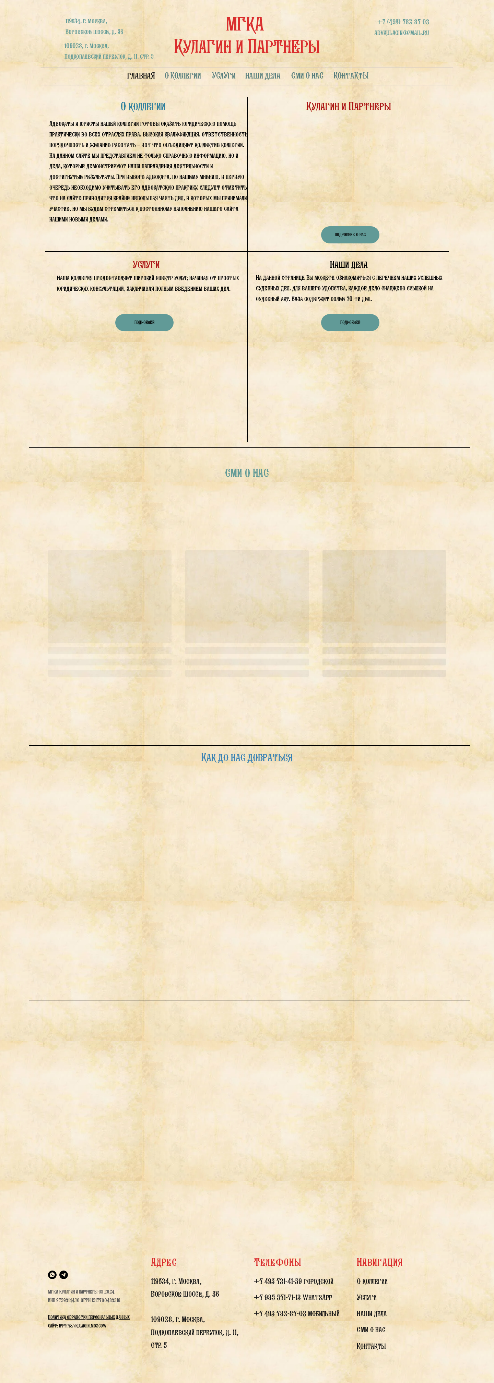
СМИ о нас (371, 1329)
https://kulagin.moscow (82, 1325)
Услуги (367, 1297)
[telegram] (63, 1275)
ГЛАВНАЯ (141, 75)
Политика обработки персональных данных (89, 1317)
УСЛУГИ (224, 75)
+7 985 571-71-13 (277, 1297)
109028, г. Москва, (178, 1319)
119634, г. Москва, (176, 1281)
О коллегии (372, 1281)
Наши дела (372, 1313)
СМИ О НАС (307, 75)
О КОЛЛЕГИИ (183, 75)
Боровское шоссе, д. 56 (185, 1293)
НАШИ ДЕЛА (263, 75)
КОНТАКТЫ (351, 75)
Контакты (371, 1345)
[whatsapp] (52, 1275)
